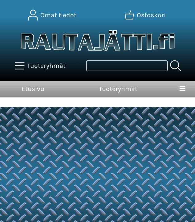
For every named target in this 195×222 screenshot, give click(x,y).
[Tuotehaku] (127, 65)
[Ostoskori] (146, 15)
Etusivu (33, 88)
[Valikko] (182, 89)
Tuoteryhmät (118, 88)
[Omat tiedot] (52, 15)
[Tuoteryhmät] (40, 65)
